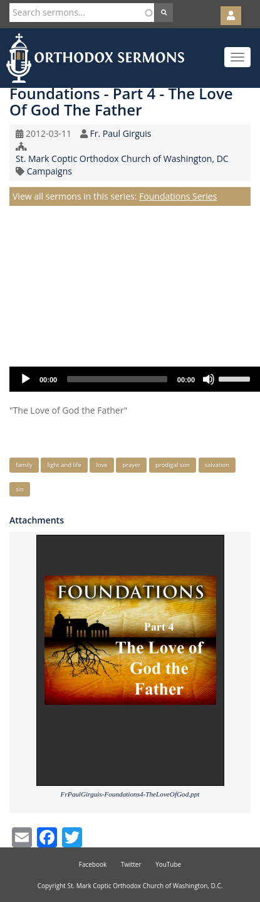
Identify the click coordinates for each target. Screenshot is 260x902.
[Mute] (208, 379)
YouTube (168, 864)
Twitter (131, 864)
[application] (134, 379)
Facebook (93, 864)
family (24, 465)
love (101, 465)
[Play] (25, 379)
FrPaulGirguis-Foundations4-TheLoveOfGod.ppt (130, 794)
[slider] (117, 379)
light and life (64, 465)
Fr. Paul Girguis (120, 133)
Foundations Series (178, 196)
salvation (217, 465)
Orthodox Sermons (95, 58)
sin (20, 489)
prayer (131, 465)
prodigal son (172, 465)
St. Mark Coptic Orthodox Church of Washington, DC (122, 158)
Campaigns (49, 171)
